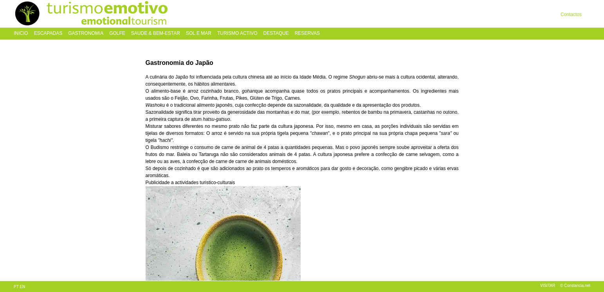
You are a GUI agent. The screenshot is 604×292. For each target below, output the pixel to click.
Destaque (276, 33)
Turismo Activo (237, 33)
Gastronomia (85, 33)
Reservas (307, 33)
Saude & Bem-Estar (155, 33)
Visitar (547, 285)
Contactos (571, 14)
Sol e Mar (198, 33)
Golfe (117, 33)
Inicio (21, 33)
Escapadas (48, 33)
